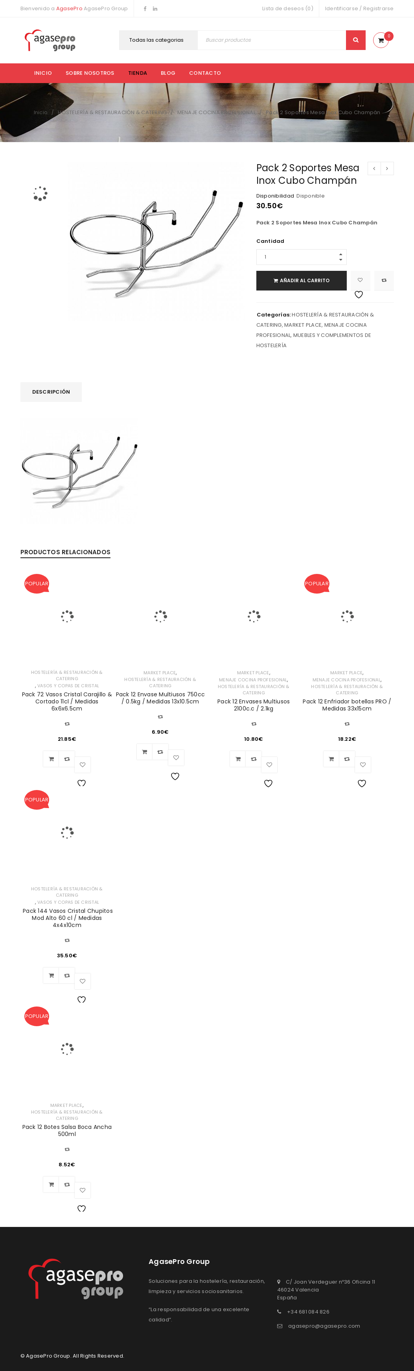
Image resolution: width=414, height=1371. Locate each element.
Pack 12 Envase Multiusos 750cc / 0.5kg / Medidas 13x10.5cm (160, 697)
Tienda (137, 73)
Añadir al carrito (304, 280)
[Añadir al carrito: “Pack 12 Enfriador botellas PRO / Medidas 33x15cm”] (331, 759)
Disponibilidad (275, 196)
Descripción (51, 392)
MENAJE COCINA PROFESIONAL (216, 112)
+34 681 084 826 (308, 1311)
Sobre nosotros (90, 73)
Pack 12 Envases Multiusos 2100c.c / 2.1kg (253, 705)
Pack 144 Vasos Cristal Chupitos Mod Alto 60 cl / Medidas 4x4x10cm (67, 918)
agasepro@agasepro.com (324, 1326)
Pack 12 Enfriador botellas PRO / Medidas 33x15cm (347, 705)
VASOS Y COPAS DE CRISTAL (68, 686)
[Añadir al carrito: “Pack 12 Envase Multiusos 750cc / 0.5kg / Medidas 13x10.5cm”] (145, 752)
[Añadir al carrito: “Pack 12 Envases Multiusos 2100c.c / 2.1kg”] (238, 759)
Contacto (205, 73)
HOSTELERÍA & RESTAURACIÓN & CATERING (112, 112)
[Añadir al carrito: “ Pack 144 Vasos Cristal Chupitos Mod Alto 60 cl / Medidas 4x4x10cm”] (51, 975)
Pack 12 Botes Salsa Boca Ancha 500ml (67, 1130)
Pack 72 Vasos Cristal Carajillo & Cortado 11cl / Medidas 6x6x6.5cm (67, 701)
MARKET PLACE (303, 325)
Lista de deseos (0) (287, 8)
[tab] (51, 392)
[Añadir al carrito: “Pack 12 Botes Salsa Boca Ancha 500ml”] (51, 1184)
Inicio (43, 73)
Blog (168, 73)
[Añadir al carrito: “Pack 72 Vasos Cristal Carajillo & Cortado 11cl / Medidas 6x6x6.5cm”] (51, 759)
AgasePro (69, 8)
